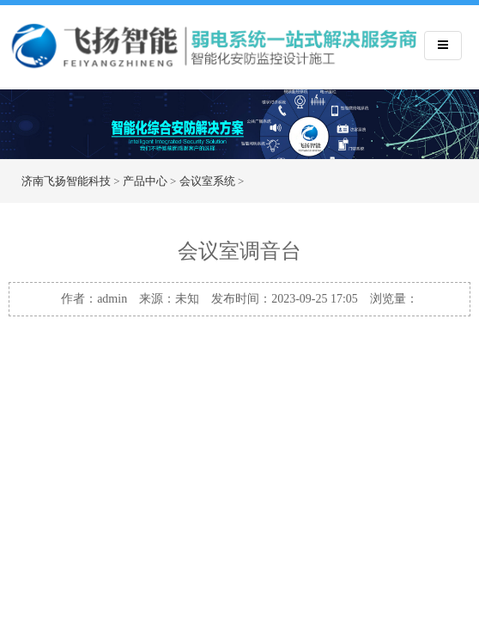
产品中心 (145, 181)
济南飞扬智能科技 (66, 181)
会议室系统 (207, 181)
